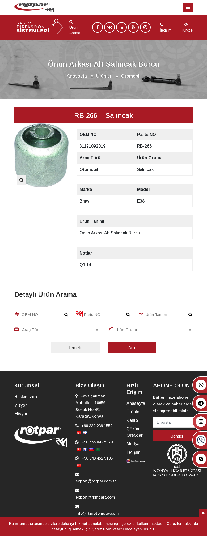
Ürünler (133, 412)
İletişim (133, 452)
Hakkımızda (25, 397)
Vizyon (21, 405)
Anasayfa (77, 76)
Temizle (75, 347)
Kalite (132, 420)
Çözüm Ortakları (135, 432)
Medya (133, 443)
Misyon (21, 413)
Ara (131, 347)
